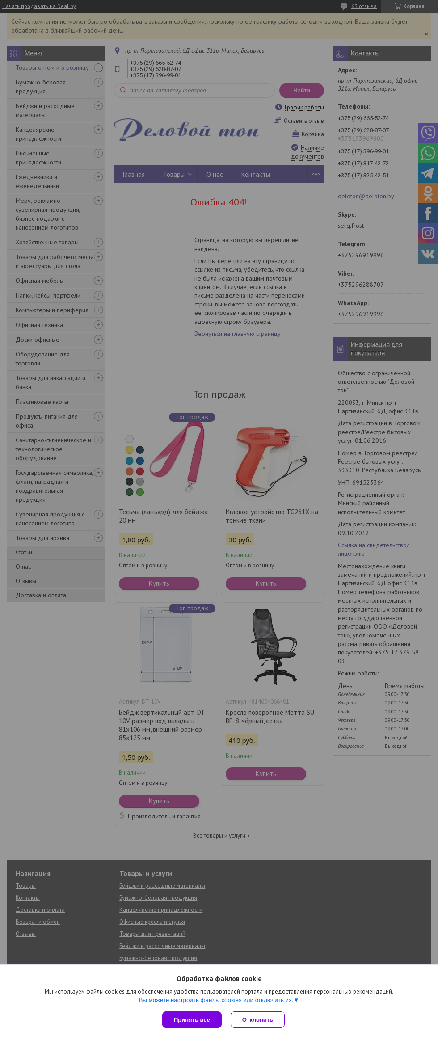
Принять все (192, 1019)
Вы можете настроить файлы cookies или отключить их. (216, 1000)
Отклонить (257, 1019)
